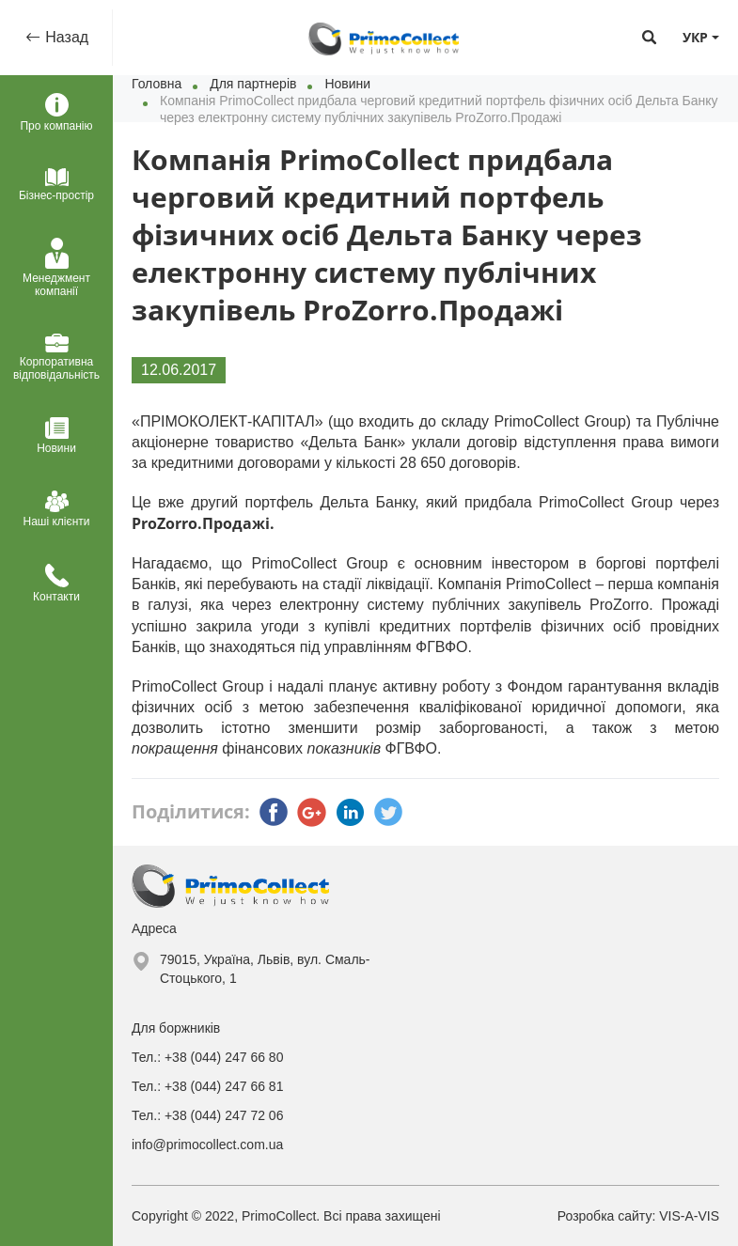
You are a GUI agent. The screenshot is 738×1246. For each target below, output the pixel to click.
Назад (64, 37)
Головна (156, 83)
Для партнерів (253, 83)
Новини (347, 83)
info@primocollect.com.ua (207, 1144)
